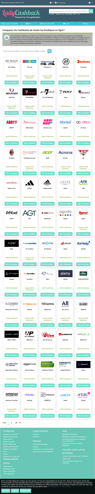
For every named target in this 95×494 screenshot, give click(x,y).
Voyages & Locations (10, 434)
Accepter (5, 491)
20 (16, 423)
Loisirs (5, 454)
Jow (62, 14)
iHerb (74, 14)
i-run (78, 14)
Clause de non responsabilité (43, 452)
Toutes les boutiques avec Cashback (75, 456)
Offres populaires (9, 471)
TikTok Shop (68, 14)
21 (20, 423)
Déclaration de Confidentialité (43, 449)
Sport (5, 451)
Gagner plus (66, 459)
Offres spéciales (8, 474)
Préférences (25, 491)
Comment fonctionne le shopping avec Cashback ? (74, 440)
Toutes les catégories (10, 459)
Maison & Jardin (8, 442)
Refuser (15, 491)
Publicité (36, 437)
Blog (85, 23)
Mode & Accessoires (10, 437)
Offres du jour (8, 439)
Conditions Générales (40, 444)
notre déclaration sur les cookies (59, 486)
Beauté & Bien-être (9, 444)
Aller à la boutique (11, 82)
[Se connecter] (60, 2)
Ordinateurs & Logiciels (11, 456)
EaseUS (58, 14)
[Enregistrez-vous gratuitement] (77, 3)
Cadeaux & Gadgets (10, 449)
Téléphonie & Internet (10, 447)
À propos (36, 434)
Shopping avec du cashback (9, 23)
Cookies (35, 447)
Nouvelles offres (9, 469)
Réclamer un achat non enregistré (74, 437)
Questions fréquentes (69, 434)
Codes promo (8, 466)
